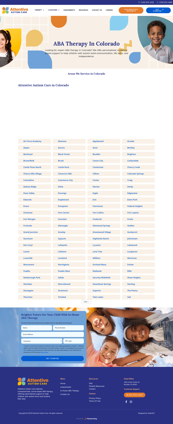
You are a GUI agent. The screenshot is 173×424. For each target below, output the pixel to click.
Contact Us (65, 394)
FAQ (90, 383)
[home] (15, 10)
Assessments (69, 10)
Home (62, 383)
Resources (83, 10)
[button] (39, 10)
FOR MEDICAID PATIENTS (131, 10)
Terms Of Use (94, 401)
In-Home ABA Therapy (69, 391)
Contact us (97, 10)
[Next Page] (86, 301)
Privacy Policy (95, 398)
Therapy (38, 10)
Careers (109, 10)
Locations (52, 10)
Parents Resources (96, 386)
